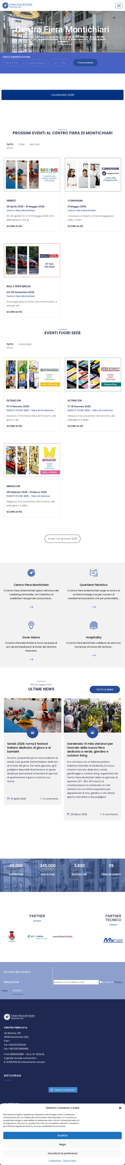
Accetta (62, 1135)
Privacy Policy (69, 1160)
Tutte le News (104, 691)
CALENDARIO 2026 (62, 95)
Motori (34, 144)
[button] (120, 1108)
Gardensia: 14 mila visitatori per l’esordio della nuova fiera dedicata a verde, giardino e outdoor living (90, 751)
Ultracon (75, 401)
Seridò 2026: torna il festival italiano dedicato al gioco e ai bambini (29, 749)
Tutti (10, 144)
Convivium (75, 200)
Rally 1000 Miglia (19, 287)
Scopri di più (65, 44)
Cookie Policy (55, 1160)
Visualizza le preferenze (62, 1153)
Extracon (14, 401)
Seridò (11, 200)
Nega (62, 1144)
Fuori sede (24, 345)
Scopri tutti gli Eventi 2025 (62, 540)
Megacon (13, 487)
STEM (21, 144)
